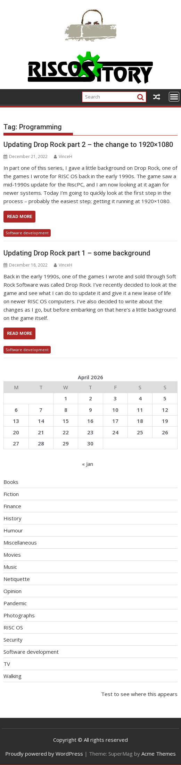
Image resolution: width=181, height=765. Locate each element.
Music (10, 566)
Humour (13, 530)
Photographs (19, 615)
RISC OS (13, 627)
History (12, 518)
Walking (12, 675)
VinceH (63, 156)
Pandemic (15, 603)
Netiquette (16, 578)
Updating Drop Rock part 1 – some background (76, 253)
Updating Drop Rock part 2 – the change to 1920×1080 (88, 144)
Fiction (11, 493)
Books (10, 481)
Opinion (12, 591)
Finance (12, 506)
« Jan (87, 463)
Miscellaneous (20, 542)
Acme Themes (158, 753)
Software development (27, 232)
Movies (12, 554)
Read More (19, 216)
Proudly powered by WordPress (44, 753)
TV (6, 663)
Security (13, 639)
